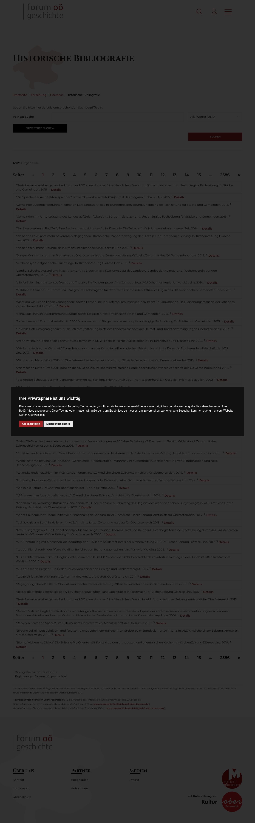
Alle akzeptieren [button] (31, 423)
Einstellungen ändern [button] (58, 423)
